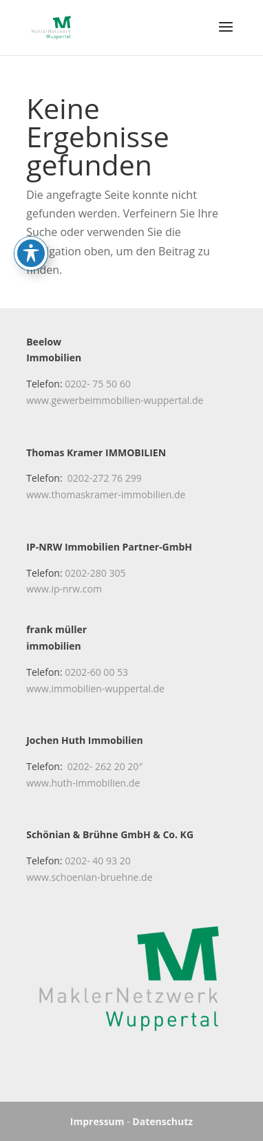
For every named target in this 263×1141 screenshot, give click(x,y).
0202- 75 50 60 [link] (97, 383)
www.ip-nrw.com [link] (64, 588)
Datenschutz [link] (162, 1121)
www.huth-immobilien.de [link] (83, 782)
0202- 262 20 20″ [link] (105, 766)
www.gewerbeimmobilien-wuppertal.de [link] (114, 400)
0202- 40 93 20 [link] (97, 860)
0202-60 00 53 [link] (96, 672)
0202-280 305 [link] (95, 572)
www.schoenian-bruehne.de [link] (89, 877)
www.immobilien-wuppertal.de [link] (95, 688)
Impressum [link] (97, 1121)
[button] (226, 36)
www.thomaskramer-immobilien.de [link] (105, 494)
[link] (51, 26)
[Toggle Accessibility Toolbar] (31, 224)
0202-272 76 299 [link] (104, 477)
